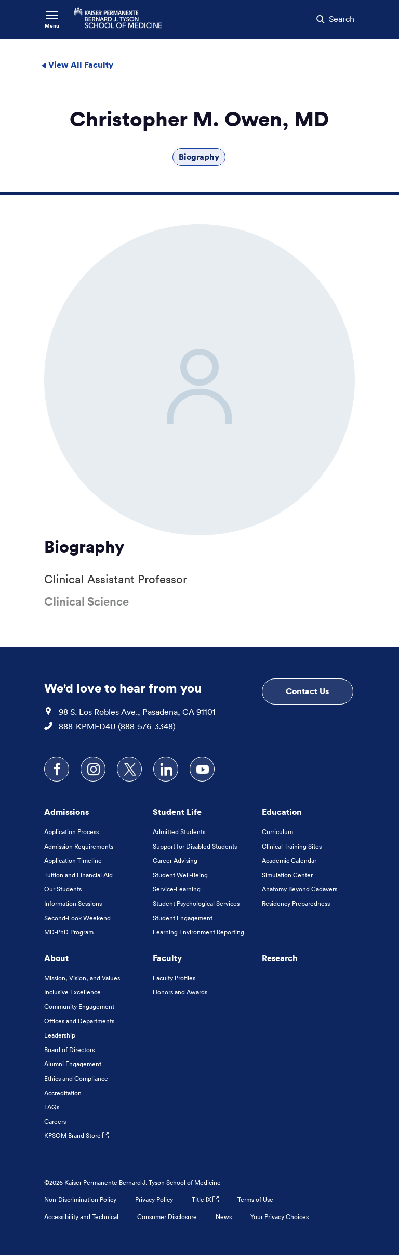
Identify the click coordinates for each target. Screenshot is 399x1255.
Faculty (167, 958)
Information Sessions (73, 903)
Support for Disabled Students (195, 846)
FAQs (51, 1107)
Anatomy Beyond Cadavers (299, 889)
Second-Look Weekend (77, 918)
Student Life (177, 811)
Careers (55, 1121)
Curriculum (277, 831)
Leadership (59, 1035)
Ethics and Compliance (76, 1078)
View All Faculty (77, 64)
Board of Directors (69, 1049)
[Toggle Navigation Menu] (52, 19)
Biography (199, 156)
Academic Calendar (289, 860)
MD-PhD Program (69, 932)
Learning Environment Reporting (198, 932)
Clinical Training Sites (292, 846)
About (56, 958)
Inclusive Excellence (72, 992)
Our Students (63, 889)
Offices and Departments (79, 1021)
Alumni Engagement (72, 1063)
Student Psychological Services (196, 903)
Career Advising (175, 860)
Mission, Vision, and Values (82, 978)
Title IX (205, 1199)
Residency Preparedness (296, 903)
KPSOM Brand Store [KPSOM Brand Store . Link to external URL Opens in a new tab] (76, 1135)
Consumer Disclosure (167, 1216)
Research (280, 958)
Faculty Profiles (174, 978)
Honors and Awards (180, 992)
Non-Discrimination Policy (80, 1199)
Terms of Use (255, 1199)
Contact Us (307, 691)
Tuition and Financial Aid (78, 874)
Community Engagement (79, 1006)
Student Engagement (182, 918)
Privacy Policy (154, 1199)
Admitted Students (179, 831)
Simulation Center (287, 874)
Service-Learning (177, 889)
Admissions (66, 811)
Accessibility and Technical (81, 1216)
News (224, 1216)
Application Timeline (73, 860)
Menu (52, 26)
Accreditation (63, 1092)
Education (282, 811)
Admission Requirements (78, 846)
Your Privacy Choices (279, 1216)
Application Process (71, 831)
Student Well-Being (180, 874)
